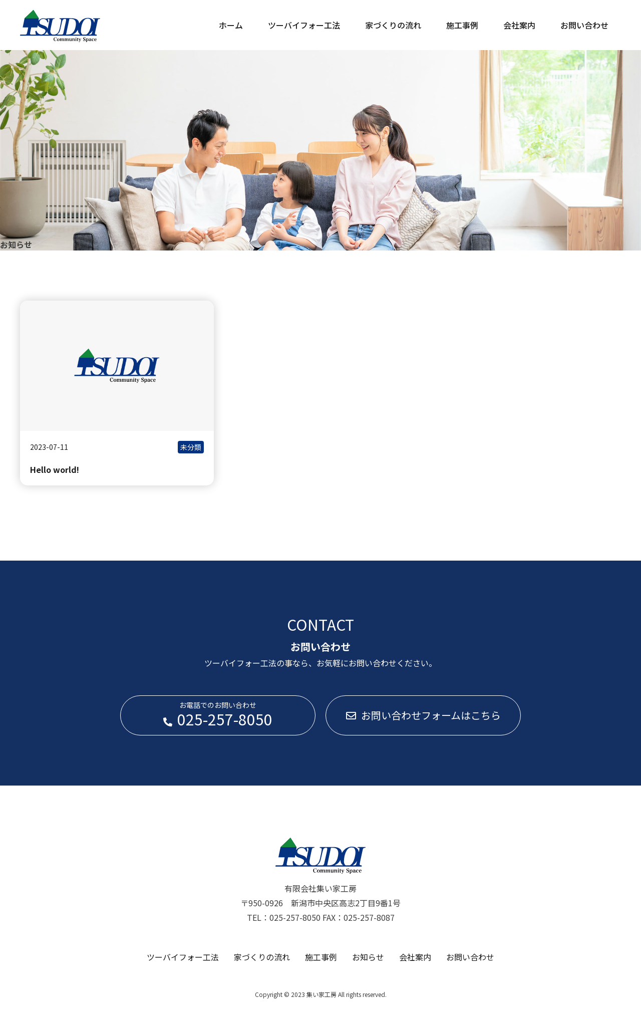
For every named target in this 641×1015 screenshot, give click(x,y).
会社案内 (519, 25)
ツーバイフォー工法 (304, 25)
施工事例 (462, 25)
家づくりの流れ (393, 25)
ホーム (231, 25)
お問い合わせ (584, 25)
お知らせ (368, 957)
